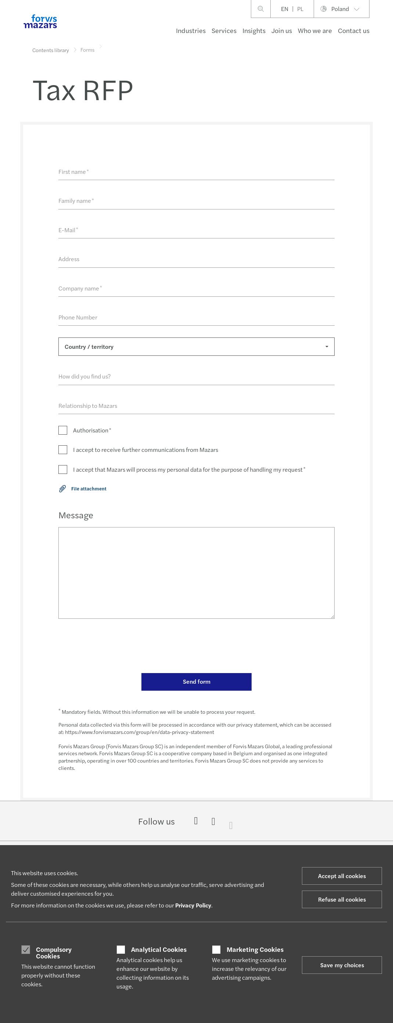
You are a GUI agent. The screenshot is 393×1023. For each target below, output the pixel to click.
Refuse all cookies (342, 899)
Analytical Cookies (159, 949)
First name (73, 171)
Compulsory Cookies (54, 952)
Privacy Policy (193, 905)
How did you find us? (84, 376)
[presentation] (114, 647)
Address (68, 259)
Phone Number (77, 317)
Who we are (315, 30)
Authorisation (92, 430)
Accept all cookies (342, 876)
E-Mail (68, 230)
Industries (191, 30)
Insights (254, 30)
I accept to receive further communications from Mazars (145, 449)
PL (300, 8)
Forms (87, 46)
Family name (76, 200)
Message (75, 514)
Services (224, 30)
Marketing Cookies (255, 949)
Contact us (353, 30)
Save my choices (342, 965)
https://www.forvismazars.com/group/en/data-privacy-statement (139, 731)
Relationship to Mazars (87, 405)
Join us (281, 30)
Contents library (50, 50)
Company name (80, 288)
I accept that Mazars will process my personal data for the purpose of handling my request (189, 469)
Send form (196, 681)
